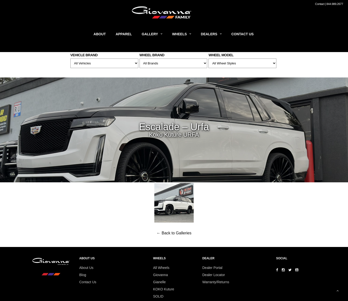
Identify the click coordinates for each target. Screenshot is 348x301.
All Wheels (161, 268)
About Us (86, 268)
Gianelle (159, 282)
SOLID (158, 296)
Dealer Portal (212, 268)
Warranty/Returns (215, 282)
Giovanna (160, 275)
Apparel (124, 34)
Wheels (179, 34)
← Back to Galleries (174, 233)
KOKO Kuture (163, 289)
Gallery (150, 34)
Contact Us (242, 34)
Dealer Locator (213, 275)
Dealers (209, 34)
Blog (82, 275)
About (100, 34)
